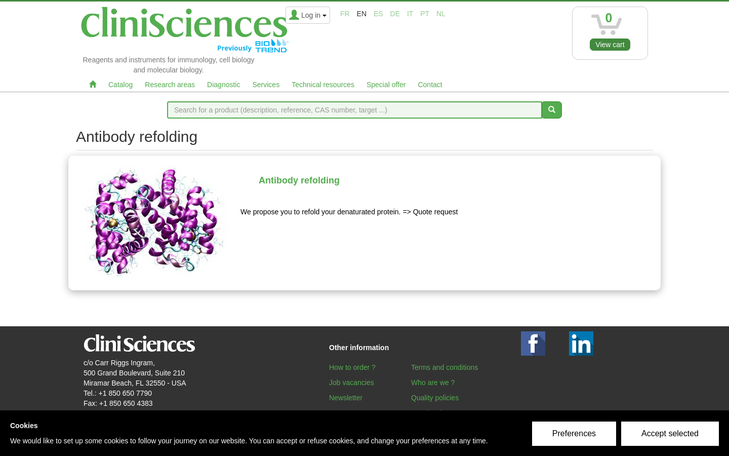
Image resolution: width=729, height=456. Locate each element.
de (395, 14)
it (410, 14)
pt (424, 14)
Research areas (170, 85)
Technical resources (323, 85)
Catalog (120, 85)
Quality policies (435, 398)
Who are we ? (433, 382)
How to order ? (352, 367)
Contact (430, 85)
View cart (609, 45)
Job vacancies (351, 382)
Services (265, 85)
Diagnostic (223, 85)
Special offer (386, 85)
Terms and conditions (444, 367)
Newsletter (345, 398)
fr (345, 14)
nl (441, 14)
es (378, 14)
